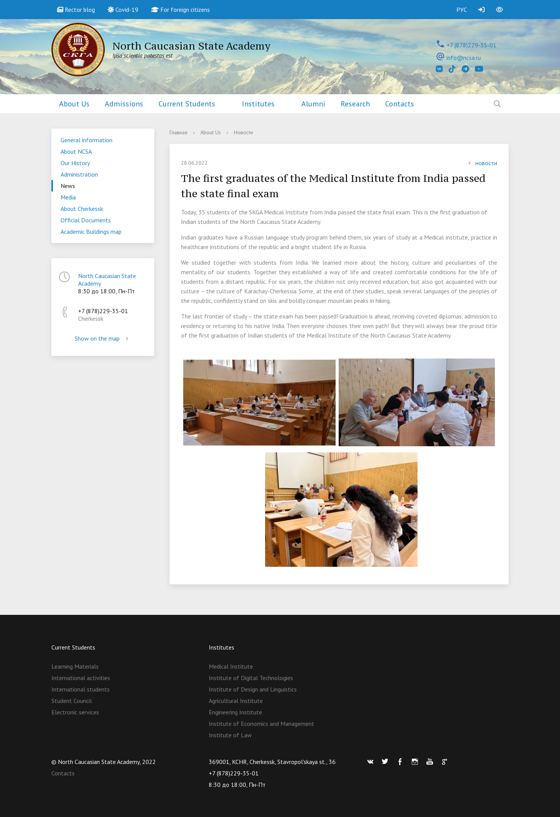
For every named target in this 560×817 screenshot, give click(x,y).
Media (68, 197)
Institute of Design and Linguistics (253, 689)
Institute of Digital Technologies (251, 678)
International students (80, 689)
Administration (79, 174)
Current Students (186, 104)
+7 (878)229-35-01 (471, 45)
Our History (75, 163)
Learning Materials (75, 666)
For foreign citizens (180, 9)
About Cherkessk (82, 208)
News (68, 186)
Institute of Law (230, 735)
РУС (461, 9)
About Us (74, 104)
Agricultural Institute (236, 700)
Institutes (258, 104)
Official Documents (86, 220)
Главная (178, 132)
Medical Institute (231, 666)
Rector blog (76, 9)
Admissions (124, 104)
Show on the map (103, 338)
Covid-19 (123, 9)
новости (481, 163)
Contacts (399, 104)
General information (86, 140)
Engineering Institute (235, 712)
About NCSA (76, 151)
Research (355, 104)
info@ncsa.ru (463, 57)
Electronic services (75, 712)
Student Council (71, 700)
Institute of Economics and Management (261, 723)
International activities (80, 678)
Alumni (313, 104)
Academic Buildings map (91, 231)
